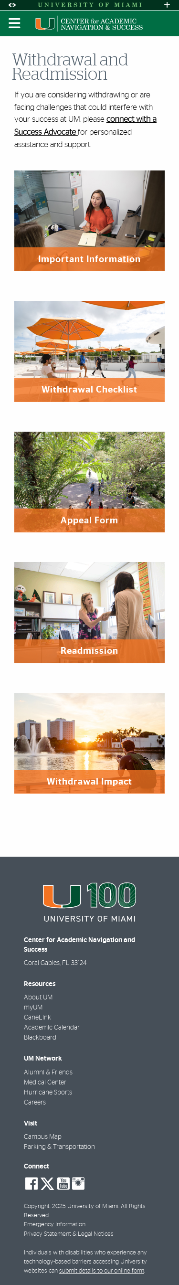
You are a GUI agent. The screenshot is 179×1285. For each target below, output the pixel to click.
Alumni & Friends (48, 1072)
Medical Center (45, 1082)
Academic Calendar (52, 1027)
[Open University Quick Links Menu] (167, 5)
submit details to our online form (101, 1271)
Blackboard (40, 1037)
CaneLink (37, 1017)
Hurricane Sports (48, 1092)
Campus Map (43, 1137)
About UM (38, 997)
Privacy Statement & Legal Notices (69, 1234)
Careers (35, 1102)
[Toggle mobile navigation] (15, 23)
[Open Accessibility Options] (12, 5)
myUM (33, 1007)
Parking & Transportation (59, 1147)
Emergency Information (54, 1224)
